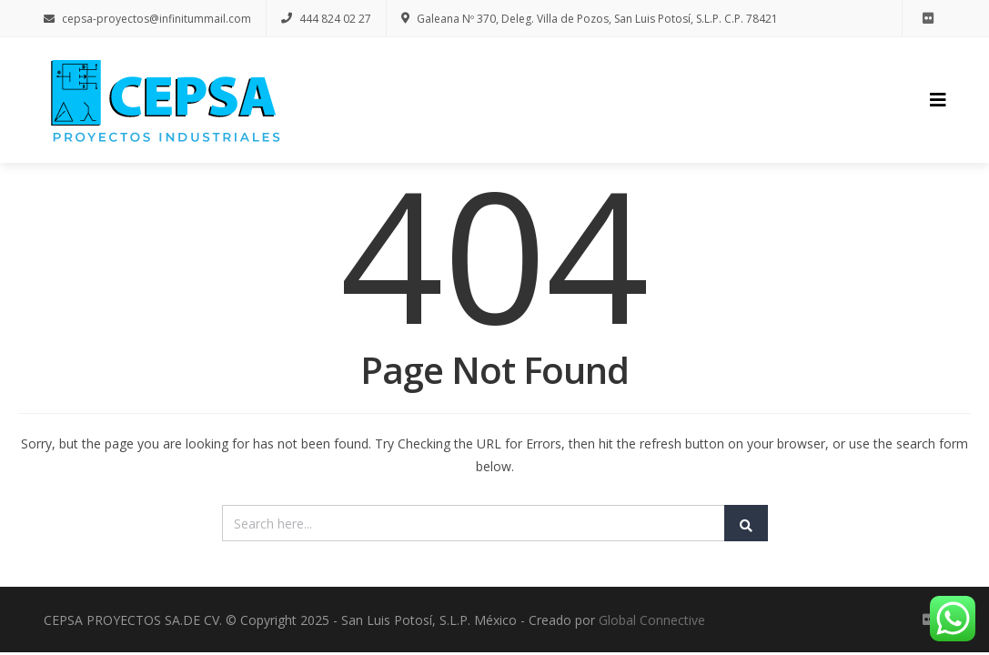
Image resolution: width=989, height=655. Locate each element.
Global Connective (652, 620)
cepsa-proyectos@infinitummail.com (147, 18)
